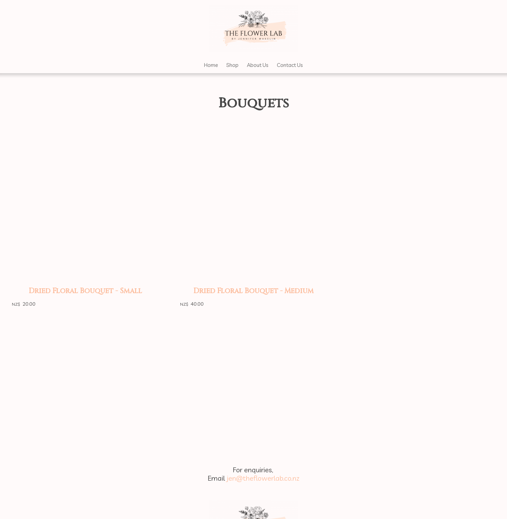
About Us (257, 65)
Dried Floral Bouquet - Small (85, 291)
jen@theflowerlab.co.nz (263, 478)
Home (211, 65)
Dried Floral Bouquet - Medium (253, 291)
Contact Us (290, 65)
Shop (232, 65)
